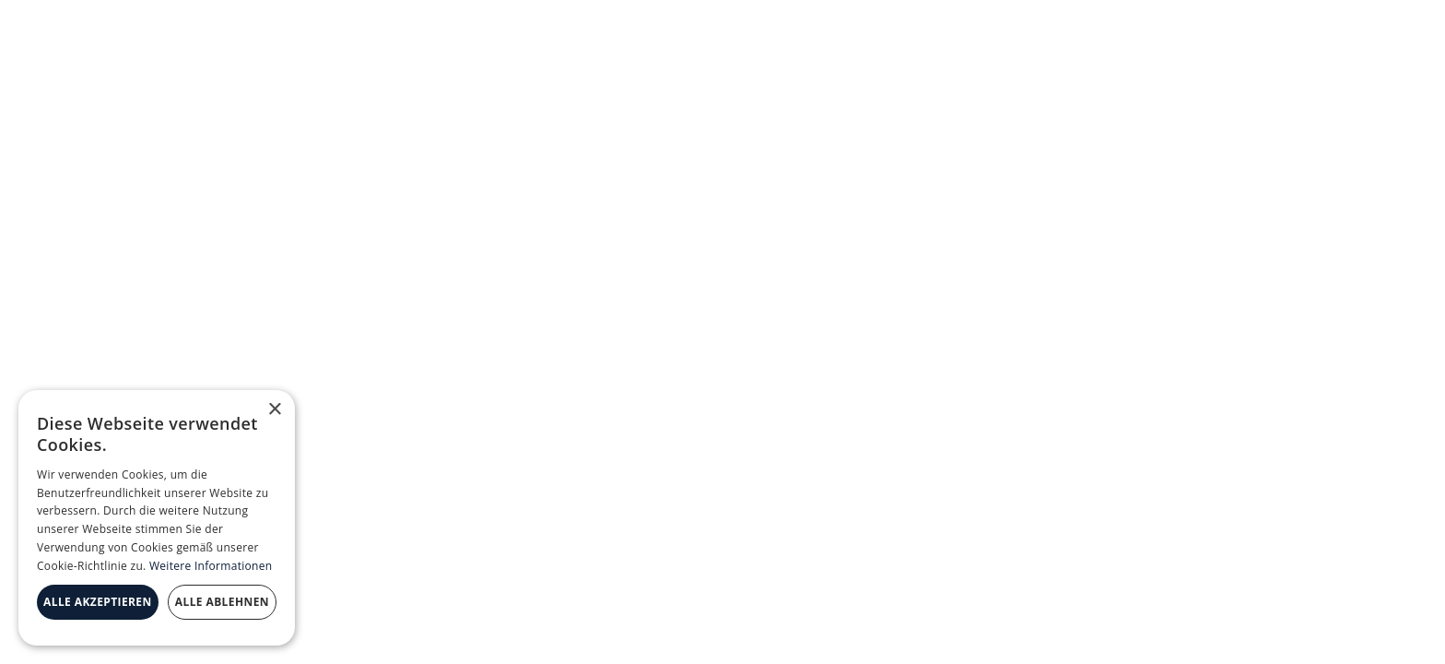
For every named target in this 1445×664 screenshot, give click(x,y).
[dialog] (156, 518)
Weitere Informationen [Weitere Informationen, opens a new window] (211, 566)
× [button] (274, 410)
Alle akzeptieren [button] (97, 602)
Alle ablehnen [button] (222, 602)
